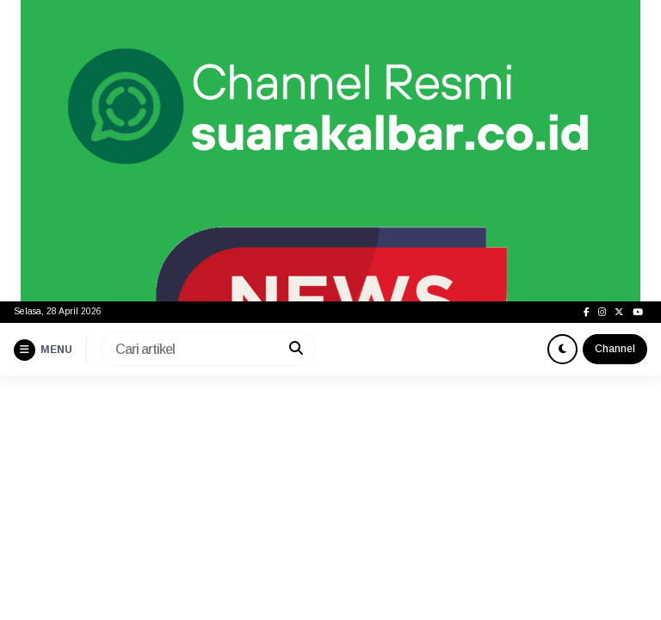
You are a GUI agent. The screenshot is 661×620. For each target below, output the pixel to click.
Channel (615, 349)
